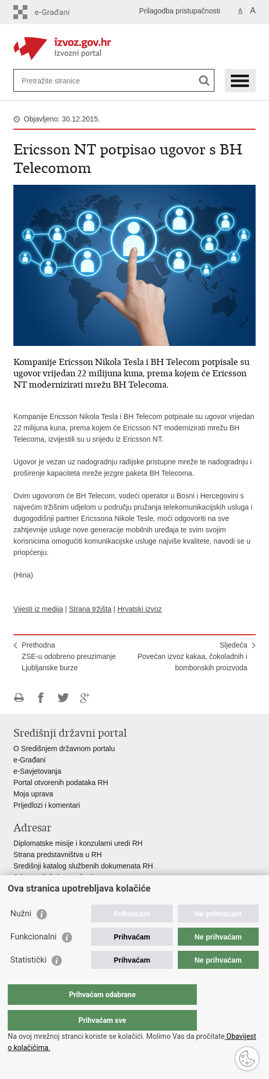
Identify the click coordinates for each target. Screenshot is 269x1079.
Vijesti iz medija (38, 609)
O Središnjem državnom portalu (64, 748)
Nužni (20, 934)
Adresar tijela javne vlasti (53, 877)
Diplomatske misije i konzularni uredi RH (78, 843)
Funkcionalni (33, 957)
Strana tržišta (90, 609)
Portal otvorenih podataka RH (60, 782)
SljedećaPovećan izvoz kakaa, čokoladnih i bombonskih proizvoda (192, 656)
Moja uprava (33, 794)
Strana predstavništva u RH (57, 854)
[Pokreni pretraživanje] (204, 80)
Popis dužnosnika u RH (51, 888)
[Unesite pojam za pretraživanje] (59, 80)
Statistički (28, 980)
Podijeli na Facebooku (41, 697)
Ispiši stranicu (18, 697)
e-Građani (29, 760)
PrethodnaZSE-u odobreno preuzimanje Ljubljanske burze (69, 656)
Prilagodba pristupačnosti (179, 11)
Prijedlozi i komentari (46, 805)
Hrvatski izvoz (139, 609)
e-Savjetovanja (37, 771)
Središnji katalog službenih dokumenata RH (83, 866)
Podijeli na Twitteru (63, 697)
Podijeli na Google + (85, 697)
